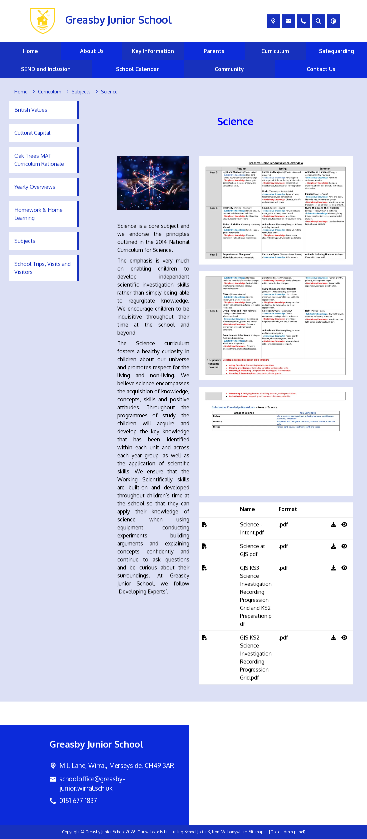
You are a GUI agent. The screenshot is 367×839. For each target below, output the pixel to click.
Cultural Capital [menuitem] (32, 132)
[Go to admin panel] (287, 831)
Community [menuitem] (229, 69)
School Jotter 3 (197, 831)
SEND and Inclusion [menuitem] (46, 69)
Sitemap (256, 831)
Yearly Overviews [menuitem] (34, 186)
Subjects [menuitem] (24, 241)
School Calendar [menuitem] (137, 69)
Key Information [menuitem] (153, 51)
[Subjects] (81, 91)
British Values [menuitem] (30, 109)
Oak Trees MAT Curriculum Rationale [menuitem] (39, 159)
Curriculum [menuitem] (275, 51)
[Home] (21, 91)
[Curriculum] (49, 91)
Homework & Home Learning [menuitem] (38, 213)
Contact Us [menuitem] (321, 69)
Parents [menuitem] (214, 51)
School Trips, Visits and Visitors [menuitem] (42, 268)
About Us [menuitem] (92, 51)
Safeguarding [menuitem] (336, 51)
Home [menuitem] (30, 51)
